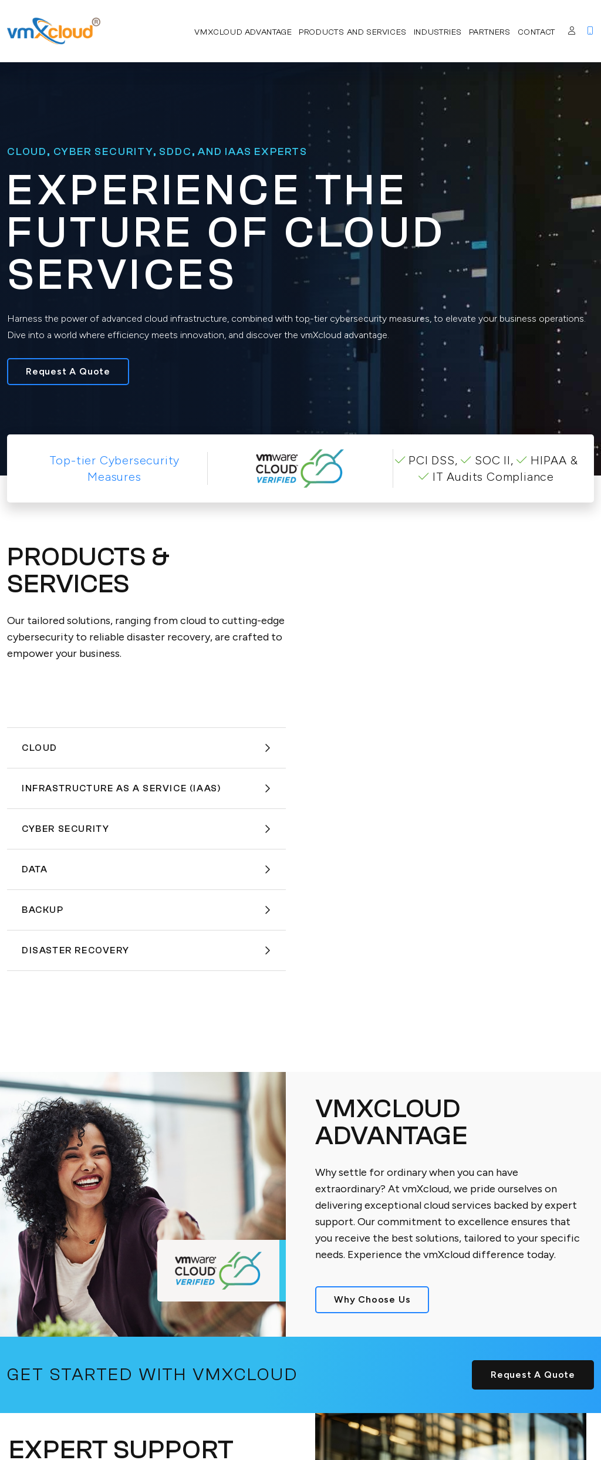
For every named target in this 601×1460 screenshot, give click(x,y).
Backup (146, 910)
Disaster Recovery (146, 950)
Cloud (146, 748)
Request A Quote (68, 371)
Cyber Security (146, 829)
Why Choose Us (372, 1299)
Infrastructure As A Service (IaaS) (146, 788)
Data (146, 869)
